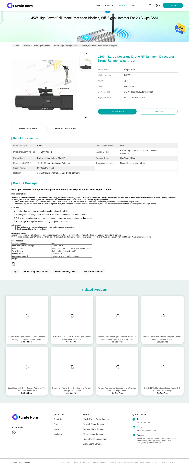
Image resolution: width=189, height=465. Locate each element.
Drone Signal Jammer (41, 46)
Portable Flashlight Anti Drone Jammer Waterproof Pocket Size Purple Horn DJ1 (117, 389)
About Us (58, 419)
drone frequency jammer (36, 272)
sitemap (27, 462)
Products (26, 46)
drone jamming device (66, 272)
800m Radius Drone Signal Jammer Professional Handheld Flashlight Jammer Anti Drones (117, 338)
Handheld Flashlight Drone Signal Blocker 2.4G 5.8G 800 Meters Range (162, 389)
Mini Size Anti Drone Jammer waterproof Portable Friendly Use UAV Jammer (162, 338)
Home (97, 5)
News (56, 429)
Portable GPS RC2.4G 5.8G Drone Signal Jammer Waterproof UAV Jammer (72, 338)
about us (109, 5)
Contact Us (59, 434)
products (121, 5)
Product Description (65, 128)
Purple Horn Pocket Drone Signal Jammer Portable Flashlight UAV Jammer (71, 389)
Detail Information (28, 128)
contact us (134, 5)
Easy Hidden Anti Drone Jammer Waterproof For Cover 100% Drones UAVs (26, 389)
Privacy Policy (16, 462)
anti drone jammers (93, 272)
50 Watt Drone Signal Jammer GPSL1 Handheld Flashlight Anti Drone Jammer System (26, 338)
